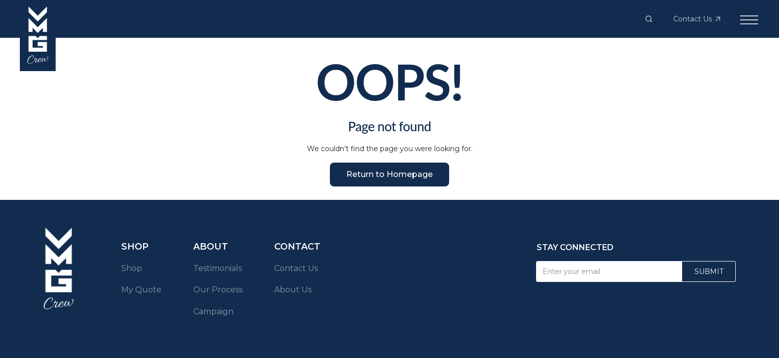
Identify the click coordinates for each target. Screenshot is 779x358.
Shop (131, 268)
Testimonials (217, 268)
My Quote (141, 289)
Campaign (213, 311)
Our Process (217, 289)
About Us (293, 289)
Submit (709, 271)
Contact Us (296, 268)
